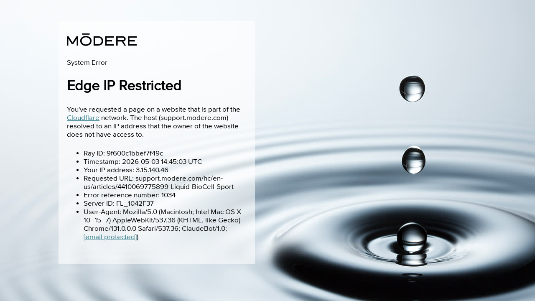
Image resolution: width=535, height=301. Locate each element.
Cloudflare (83, 118)
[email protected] (110, 237)
